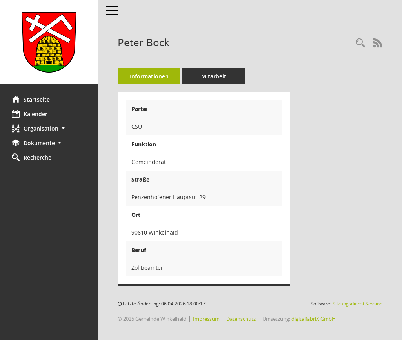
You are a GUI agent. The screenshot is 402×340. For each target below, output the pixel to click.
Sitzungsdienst (357, 303)
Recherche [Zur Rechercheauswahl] (31, 157)
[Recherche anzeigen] (360, 43)
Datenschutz (241, 318)
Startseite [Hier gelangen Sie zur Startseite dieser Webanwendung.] (31, 99)
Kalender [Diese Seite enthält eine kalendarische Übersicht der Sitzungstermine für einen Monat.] (29, 114)
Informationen (149, 76)
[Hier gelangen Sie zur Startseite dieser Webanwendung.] (49, 42)
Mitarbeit (213, 76)
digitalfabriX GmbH (313, 318)
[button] (49, 128)
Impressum (206, 318)
